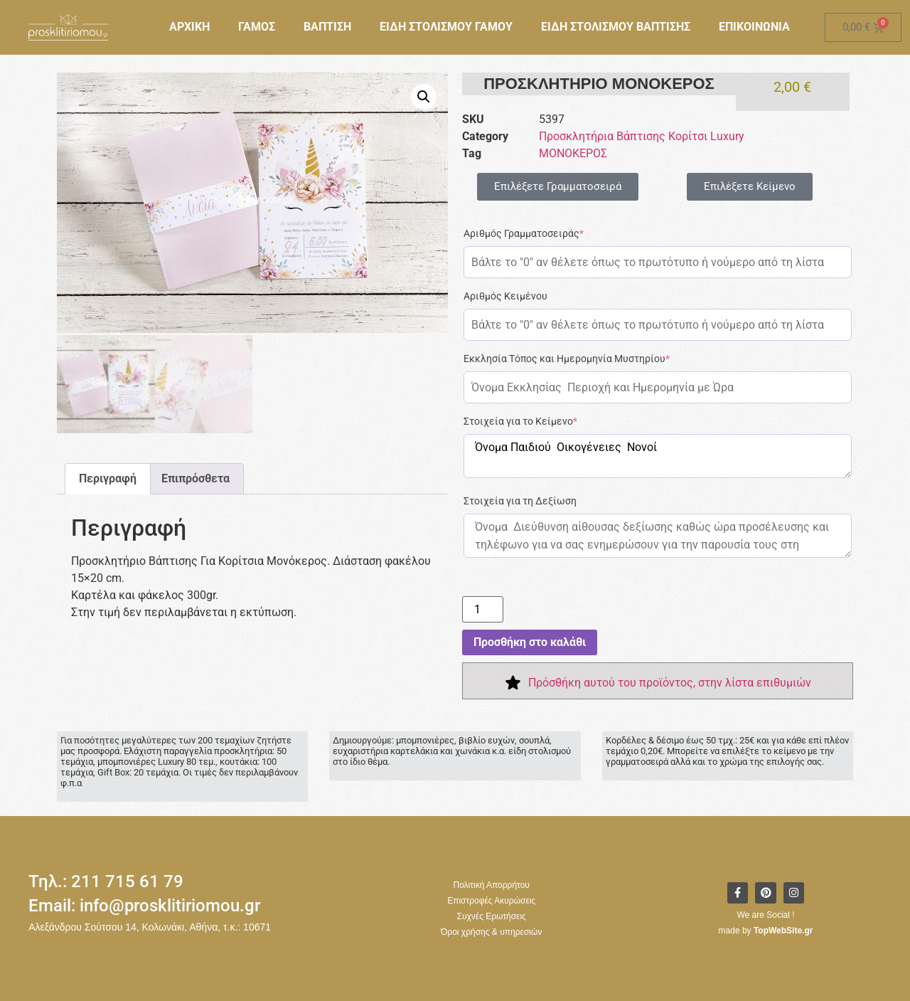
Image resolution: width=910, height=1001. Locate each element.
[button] (424, 97)
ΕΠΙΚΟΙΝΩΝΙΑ (754, 26)
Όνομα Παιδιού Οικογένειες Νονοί (658, 456)
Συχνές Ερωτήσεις (491, 916)
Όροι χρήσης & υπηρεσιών (491, 932)
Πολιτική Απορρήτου (491, 885)
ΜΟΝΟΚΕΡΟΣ (573, 153)
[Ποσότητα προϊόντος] (482, 609)
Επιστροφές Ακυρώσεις (491, 901)
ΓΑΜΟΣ (256, 26)
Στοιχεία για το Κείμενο (520, 421)
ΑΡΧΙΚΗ (189, 26)
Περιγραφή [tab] (107, 476)
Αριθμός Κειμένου (505, 296)
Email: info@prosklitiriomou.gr (144, 906)
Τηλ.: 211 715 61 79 (105, 881)
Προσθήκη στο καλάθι (529, 642)
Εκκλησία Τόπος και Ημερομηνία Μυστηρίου (567, 358)
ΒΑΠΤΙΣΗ (327, 26)
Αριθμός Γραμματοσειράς (524, 233)
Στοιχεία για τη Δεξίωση (520, 501)
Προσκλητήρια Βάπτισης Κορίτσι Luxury (641, 136)
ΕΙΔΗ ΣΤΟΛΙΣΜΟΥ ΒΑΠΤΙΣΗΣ (615, 26)
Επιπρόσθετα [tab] (195, 476)
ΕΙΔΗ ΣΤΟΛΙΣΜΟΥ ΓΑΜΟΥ (446, 26)
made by (766, 931)
